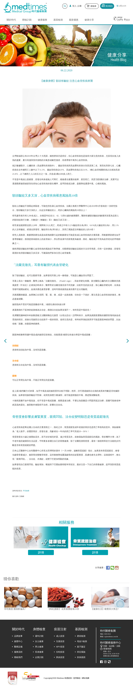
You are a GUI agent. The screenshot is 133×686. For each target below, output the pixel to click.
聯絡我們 (18, 657)
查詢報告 (109, 6)
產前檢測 (81, 636)
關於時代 (11, 20)
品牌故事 (18, 636)
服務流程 (18, 652)
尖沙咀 (111, 646)
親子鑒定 (81, 647)
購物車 (93, 6)
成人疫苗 (60, 636)
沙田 (118, 646)
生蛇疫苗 (60, 652)
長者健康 (39, 652)
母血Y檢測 (82, 641)
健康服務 (42, 20)
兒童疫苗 (60, 641)
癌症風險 (81, 652)
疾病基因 (81, 657)
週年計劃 (39, 636)
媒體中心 (18, 641)
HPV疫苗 (60, 647)
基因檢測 (58, 20)
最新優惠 (73, 20)
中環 (105, 646)
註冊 (80, 6)
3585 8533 (107, 634)
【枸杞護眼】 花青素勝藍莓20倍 (63, 609)
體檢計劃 (27, 20)
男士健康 (39, 647)
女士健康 (39, 641)
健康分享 (89, 20)
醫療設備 (18, 647)
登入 (74, 6)
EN (125, 6)
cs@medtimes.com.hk (111, 637)
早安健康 (26, 491)
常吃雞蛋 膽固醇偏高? (15, 609)
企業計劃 (39, 657)
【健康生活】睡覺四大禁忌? (105, 609)
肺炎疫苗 (60, 657)
